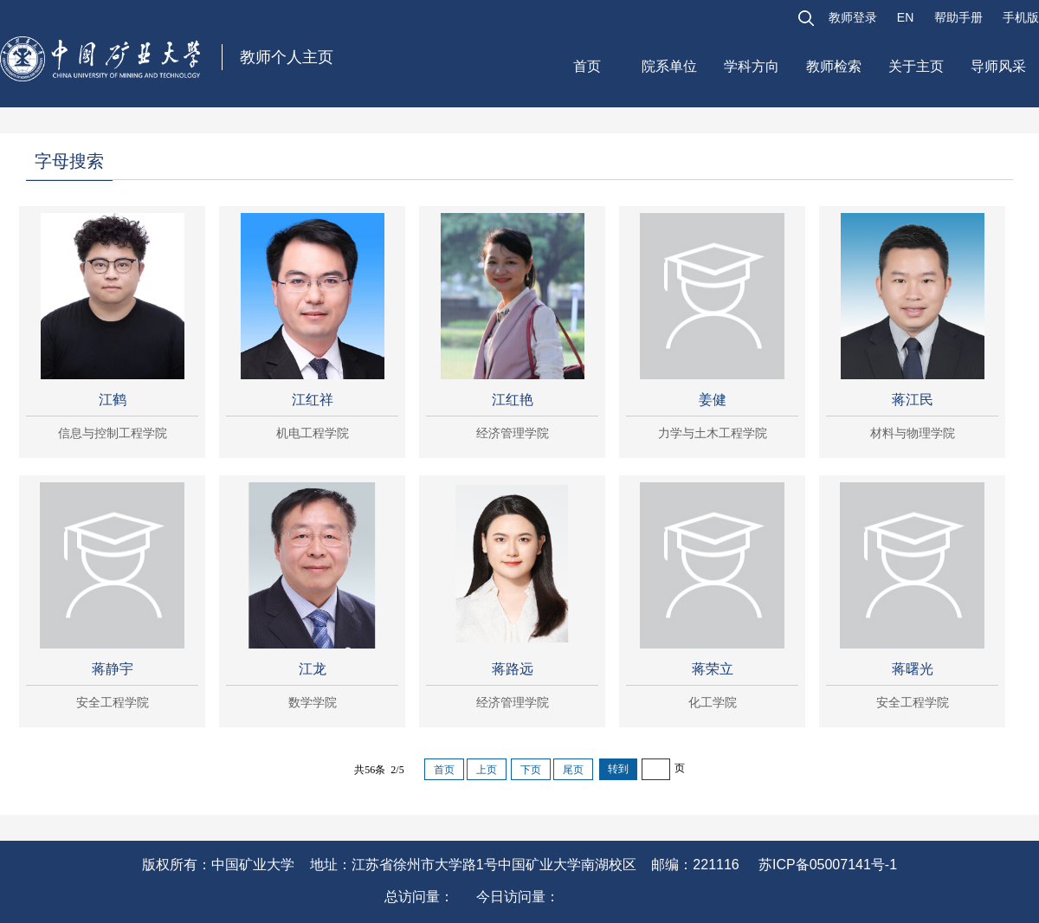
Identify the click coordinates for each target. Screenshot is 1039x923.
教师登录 (853, 17)
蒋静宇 (112, 669)
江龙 (312, 669)
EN (905, 17)
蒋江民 (912, 399)
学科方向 (751, 66)
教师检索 (834, 66)
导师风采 (998, 66)
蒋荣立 (712, 669)
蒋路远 (512, 669)
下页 (530, 770)
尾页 (573, 770)
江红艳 (512, 399)
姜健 (712, 399)
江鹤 (112, 399)
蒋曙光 (912, 669)
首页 (587, 66)
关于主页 (916, 66)
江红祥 (312, 399)
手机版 (1021, 17)
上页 (486, 770)
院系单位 (669, 66)
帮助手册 (958, 17)
